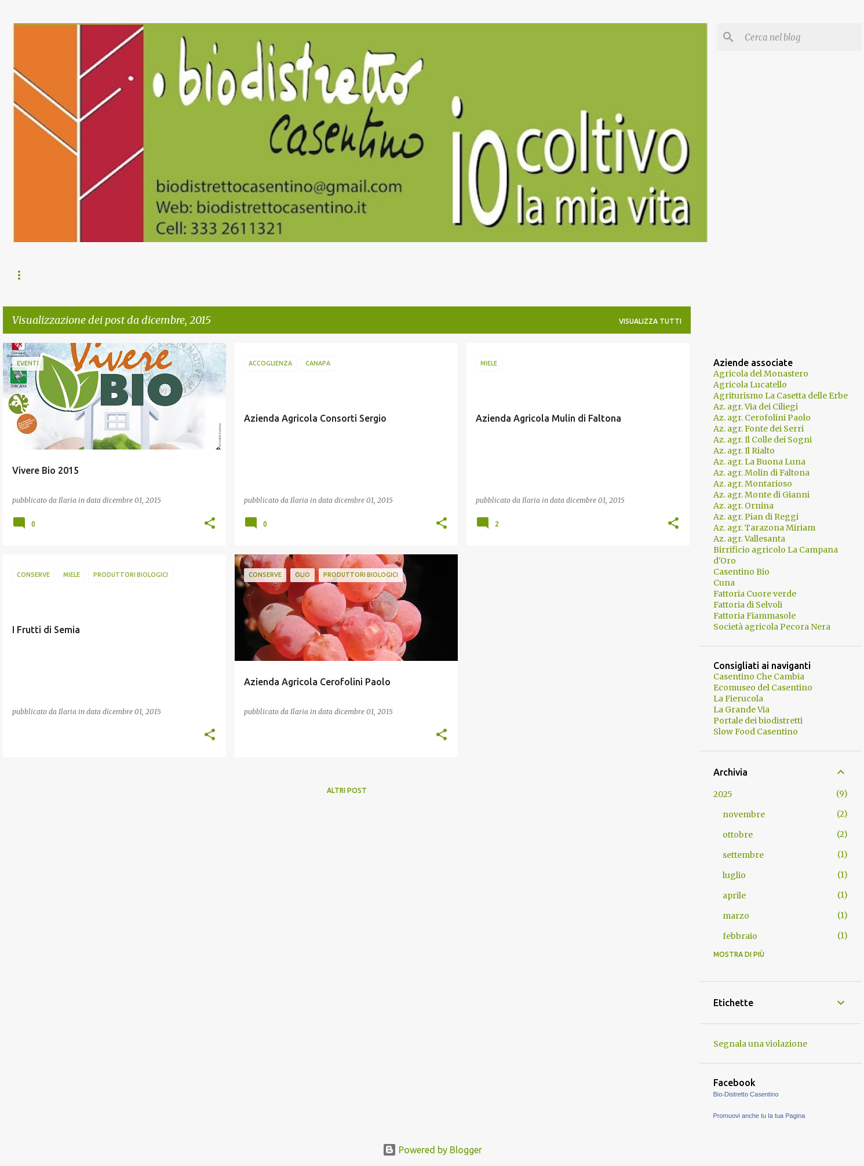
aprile (734, 895)
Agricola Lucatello (750, 384)
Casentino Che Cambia (758, 676)
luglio (734, 875)
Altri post (347, 790)
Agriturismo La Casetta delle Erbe (780, 395)
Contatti (342, 275)
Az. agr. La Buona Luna (759, 461)
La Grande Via (741, 709)
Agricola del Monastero (760, 373)
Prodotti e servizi (260, 275)
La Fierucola (738, 698)
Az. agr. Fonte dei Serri (758, 428)
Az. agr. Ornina (743, 505)
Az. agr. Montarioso (752, 483)
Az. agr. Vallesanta (749, 538)
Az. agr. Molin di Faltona (761, 472)
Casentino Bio (741, 571)
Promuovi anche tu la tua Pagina (759, 1115)
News (22, 275)
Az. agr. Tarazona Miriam (764, 527)
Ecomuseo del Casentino (762, 687)
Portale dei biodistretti (758, 720)
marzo (736, 916)
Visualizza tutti (650, 321)
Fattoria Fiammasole (754, 616)
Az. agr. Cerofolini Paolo (762, 417)
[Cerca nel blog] (801, 37)
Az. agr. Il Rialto (744, 450)
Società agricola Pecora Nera (771, 627)
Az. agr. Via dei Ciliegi (755, 406)
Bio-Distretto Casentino (746, 1094)
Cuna (724, 582)
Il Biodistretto (89, 275)
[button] (210, 524)
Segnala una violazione (760, 1044)
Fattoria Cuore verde (754, 594)
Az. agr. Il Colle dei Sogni (762, 439)
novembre (744, 814)
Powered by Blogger (432, 1150)
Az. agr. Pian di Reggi (756, 516)
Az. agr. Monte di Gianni (761, 494)
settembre (743, 855)
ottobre (738, 834)
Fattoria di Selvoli (747, 605)
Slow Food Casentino (755, 731)
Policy (400, 275)
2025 (722, 794)
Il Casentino (172, 275)
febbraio (740, 936)
